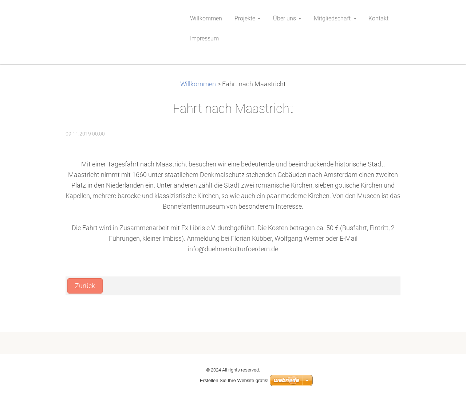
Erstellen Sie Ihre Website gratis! (234, 380)
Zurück (85, 286)
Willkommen (198, 84)
